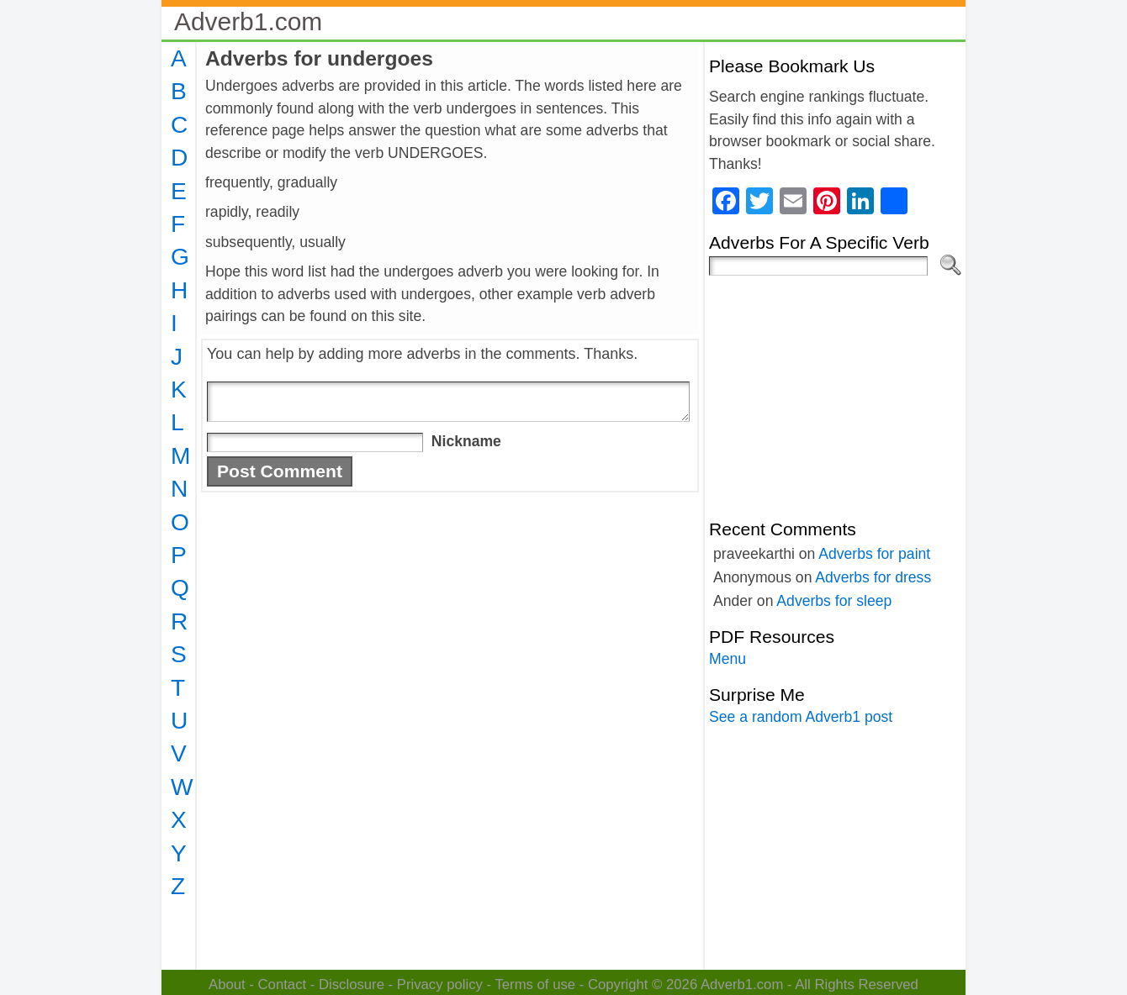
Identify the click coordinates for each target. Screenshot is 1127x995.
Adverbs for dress (873, 577)
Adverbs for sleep (834, 600)
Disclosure (351, 984)
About (227, 984)
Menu (727, 658)
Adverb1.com (248, 21)
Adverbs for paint (874, 553)
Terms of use (535, 984)
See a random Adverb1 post (800, 716)
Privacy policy (440, 984)
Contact (282, 984)
